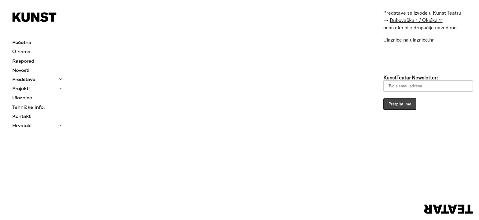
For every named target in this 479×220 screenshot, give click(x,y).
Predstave (23, 78)
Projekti (21, 87)
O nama (21, 50)
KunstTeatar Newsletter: (428, 83)
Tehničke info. (28, 106)
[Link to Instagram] (442, 58)
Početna (21, 41)
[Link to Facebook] (407, 58)
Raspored (23, 59)
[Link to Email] (390, 58)
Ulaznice (22, 96)
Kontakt (21, 115)
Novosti (20, 69)
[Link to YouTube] (425, 58)
